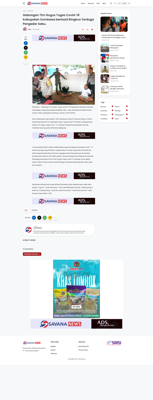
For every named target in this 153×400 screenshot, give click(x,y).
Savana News (82, 359)
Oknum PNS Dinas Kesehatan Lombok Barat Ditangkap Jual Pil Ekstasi (113, 36)
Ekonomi (107, 106)
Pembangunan (121, 115)
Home (83, 3)
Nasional (91, 3)
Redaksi (53, 346)
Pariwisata (107, 115)
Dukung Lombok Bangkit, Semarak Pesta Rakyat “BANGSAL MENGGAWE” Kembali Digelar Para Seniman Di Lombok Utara (118, 87)
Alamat (53, 350)
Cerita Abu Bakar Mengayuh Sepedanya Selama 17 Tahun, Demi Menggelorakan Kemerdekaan (117, 46)
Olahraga (121, 110)
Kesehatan (107, 110)
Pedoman (54, 353)
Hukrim (121, 106)
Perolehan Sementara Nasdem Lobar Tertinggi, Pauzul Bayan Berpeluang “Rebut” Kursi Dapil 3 (118, 57)
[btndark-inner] (122, 3)
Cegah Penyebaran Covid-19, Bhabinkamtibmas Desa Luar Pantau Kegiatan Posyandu (117, 77)
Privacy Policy (83, 350)
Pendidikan (107, 119)
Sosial (121, 119)
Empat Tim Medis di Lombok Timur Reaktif (118, 67)
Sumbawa (30, 11)
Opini (104, 3)
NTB (98, 3)
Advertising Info (83, 346)
